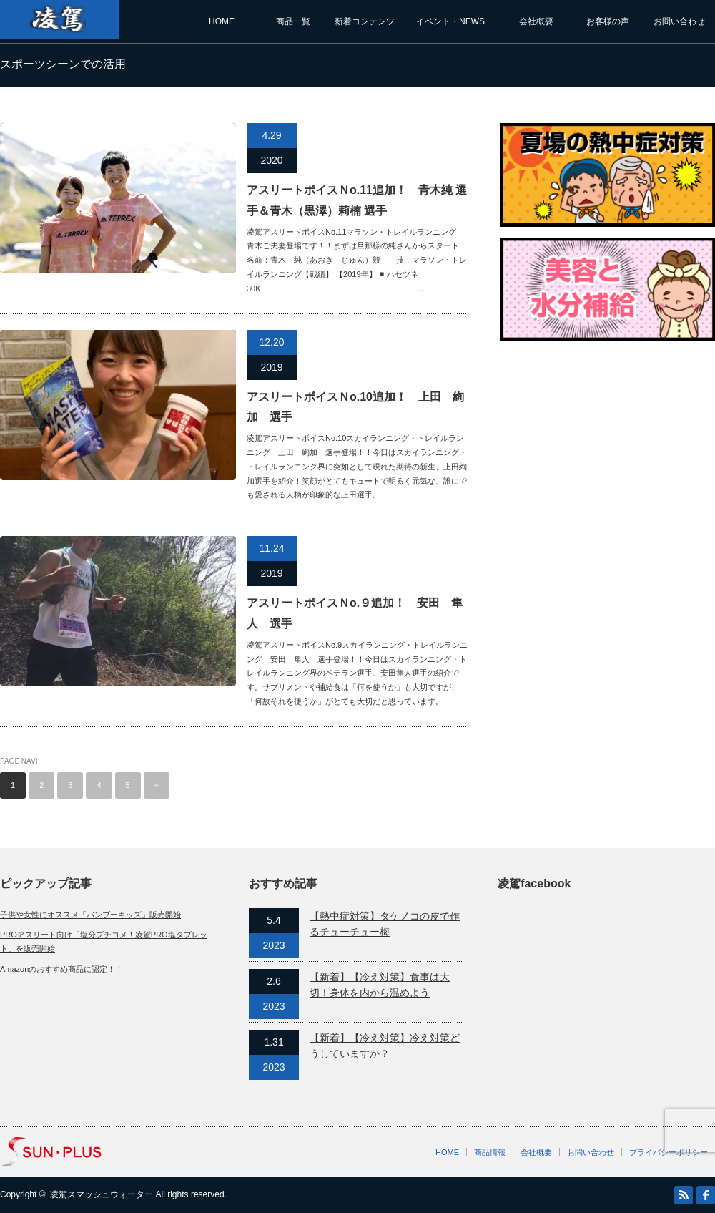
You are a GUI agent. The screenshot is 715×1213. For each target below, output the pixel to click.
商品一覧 (293, 21)
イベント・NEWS (450, 21)
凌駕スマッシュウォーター (101, 1194)
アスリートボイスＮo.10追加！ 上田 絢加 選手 (355, 407)
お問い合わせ (679, 21)
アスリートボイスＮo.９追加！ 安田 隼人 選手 (355, 613)
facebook (705, 1195)
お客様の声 (607, 21)
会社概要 (536, 21)
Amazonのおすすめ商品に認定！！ (61, 969)
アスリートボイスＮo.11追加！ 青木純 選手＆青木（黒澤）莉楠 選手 (357, 200)
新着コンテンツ (365, 21)
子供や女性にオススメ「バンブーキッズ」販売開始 (90, 914)
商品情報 (490, 1152)
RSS (683, 1195)
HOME (222, 21)
